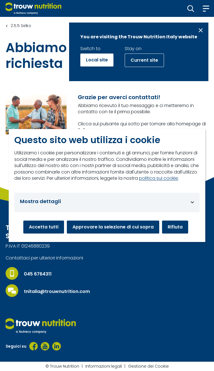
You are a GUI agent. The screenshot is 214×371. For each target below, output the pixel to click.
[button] (191, 8)
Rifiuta (175, 227)
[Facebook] (33, 346)
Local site (97, 60)
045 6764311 (38, 274)
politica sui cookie (158, 178)
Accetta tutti (43, 227)
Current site (144, 60)
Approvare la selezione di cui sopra (113, 227)
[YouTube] (45, 346)
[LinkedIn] (56, 346)
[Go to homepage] (34, 8)
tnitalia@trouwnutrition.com (57, 291)
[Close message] (200, 30)
